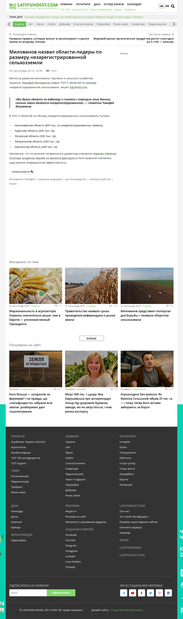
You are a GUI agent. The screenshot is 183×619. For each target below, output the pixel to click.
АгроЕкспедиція (21, 452)
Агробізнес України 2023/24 (28, 441)
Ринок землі (120, 24)
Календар (17, 511)
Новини (35, 306)
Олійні (52, 24)
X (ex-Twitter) (73, 561)
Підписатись (61, 592)
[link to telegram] (123, 592)
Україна (19, 24)
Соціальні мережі (79, 529)
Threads (70, 567)
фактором (68, 158)
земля (13, 183)
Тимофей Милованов (36, 82)
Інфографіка (18, 540)
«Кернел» (99, 153)
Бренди (15, 527)
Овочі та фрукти (75, 479)
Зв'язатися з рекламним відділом (85, 522)
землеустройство (100, 179)
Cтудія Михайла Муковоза (127, 610)
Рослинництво (20, 476)
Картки (124, 479)
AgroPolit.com (78, 87)
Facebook (70, 535)
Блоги (123, 447)
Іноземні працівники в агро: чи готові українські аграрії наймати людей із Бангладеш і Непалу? (84, 17)
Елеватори (138, 24)
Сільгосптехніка (83, 24)
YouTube (70, 540)
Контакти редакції (131, 527)
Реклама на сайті (75, 516)
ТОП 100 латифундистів (25, 458)
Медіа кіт (71, 511)
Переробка (103, 24)
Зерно (40, 24)
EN (167, 6)
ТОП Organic (18, 463)
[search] (172, 6)
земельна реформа (50, 179)
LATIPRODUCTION (132, 555)
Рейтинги (125, 458)
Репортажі (126, 484)
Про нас (124, 511)
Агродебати (127, 474)
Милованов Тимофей (22, 179)
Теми (15, 471)
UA (161, 6)
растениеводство (75, 179)
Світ (30, 24)
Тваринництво (157, 24)
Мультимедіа (21, 535)
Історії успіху (127, 463)
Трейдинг (17, 487)
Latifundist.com (132, 506)
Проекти (18, 436)
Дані (14, 506)
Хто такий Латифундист (134, 516)
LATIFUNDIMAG (130, 548)
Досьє (14, 516)
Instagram (71, 551)
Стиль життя (127, 468)
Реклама (72, 506)
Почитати (128, 436)
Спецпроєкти (28, 389)
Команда (125, 532)
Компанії (16, 522)
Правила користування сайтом (139, 522)
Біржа (124, 540)
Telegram (70, 545)
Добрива (64, 24)
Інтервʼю (81, 389)
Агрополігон (18, 447)
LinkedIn (70, 556)
